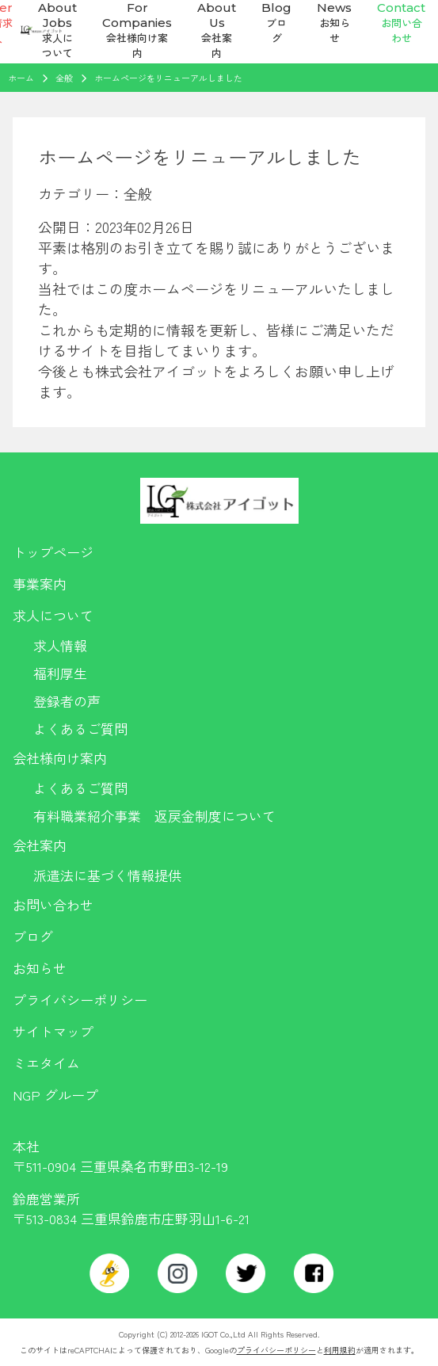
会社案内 (40, 845)
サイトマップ (53, 1031)
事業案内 (40, 583)
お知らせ (40, 968)
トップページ (53, 552)
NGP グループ (55, 1095)
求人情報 (60, 645)
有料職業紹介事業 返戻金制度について (154, 816)
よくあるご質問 (80, 728)
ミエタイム (46, 1063)
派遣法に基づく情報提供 (107, 875)
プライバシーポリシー (80, 999)
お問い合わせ (53, 904)
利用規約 (340, 1350)
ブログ (33, 936)
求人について (53, 615)
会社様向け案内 (60, 758)
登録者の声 (67, 701)
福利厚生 (60, 673)
